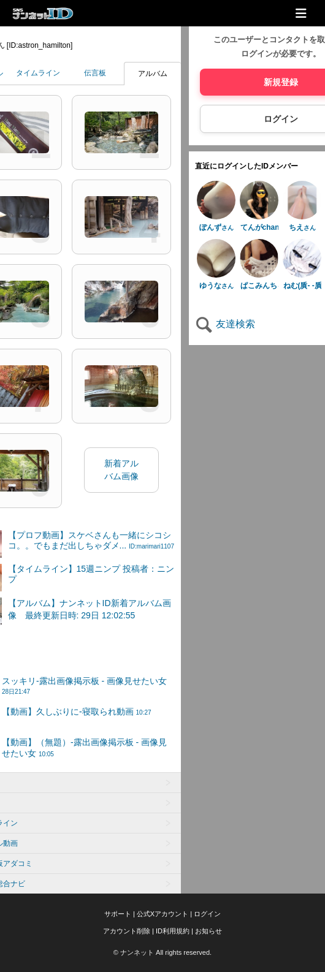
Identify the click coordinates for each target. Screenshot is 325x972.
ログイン (207, 913)
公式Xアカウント (162, 913)
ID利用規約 (172, 931)
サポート (117, 913)
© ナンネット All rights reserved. (162, 952)
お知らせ (208, 931)
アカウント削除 (126, 931)
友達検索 (225, 324)
